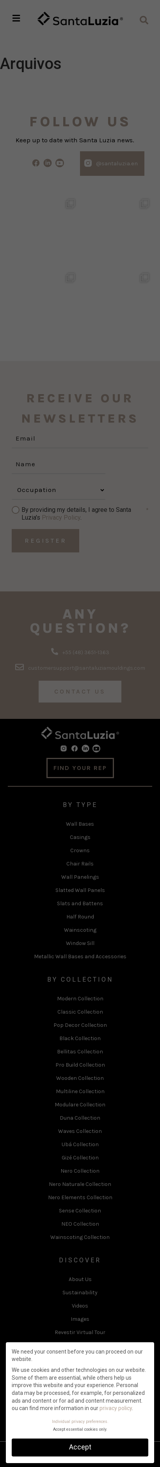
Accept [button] (80, 1447)
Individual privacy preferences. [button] (80, 1421)
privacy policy (116, 1408)
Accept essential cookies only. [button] (80, 1429)
